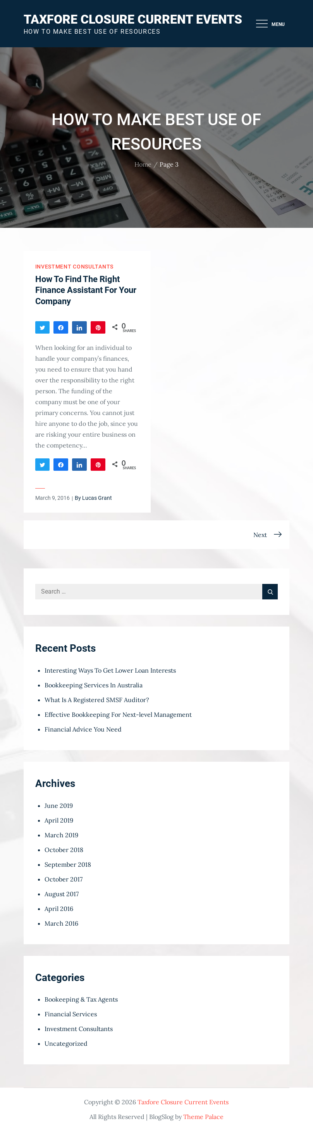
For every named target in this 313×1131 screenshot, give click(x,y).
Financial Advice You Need (83, 729)
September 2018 (68, 864)
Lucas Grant (97, 498)
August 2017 (62, 894)
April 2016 (59, 908)
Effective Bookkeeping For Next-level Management (118, 714)
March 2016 (61, 923)
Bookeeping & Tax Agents (81, 999)
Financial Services (71, 1014)
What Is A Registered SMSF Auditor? (97, 700)
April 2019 (59, 820)
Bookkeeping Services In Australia (94, 685)
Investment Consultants (74, 266)
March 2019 (61, 835)
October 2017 (64, 879)
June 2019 (59, 805)
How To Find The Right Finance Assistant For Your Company (85, 290)
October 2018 (64, 850)
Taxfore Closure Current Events (133, 19)
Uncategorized (66, 1043)
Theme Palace (203, 1117)
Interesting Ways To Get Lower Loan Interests (110, 670)
